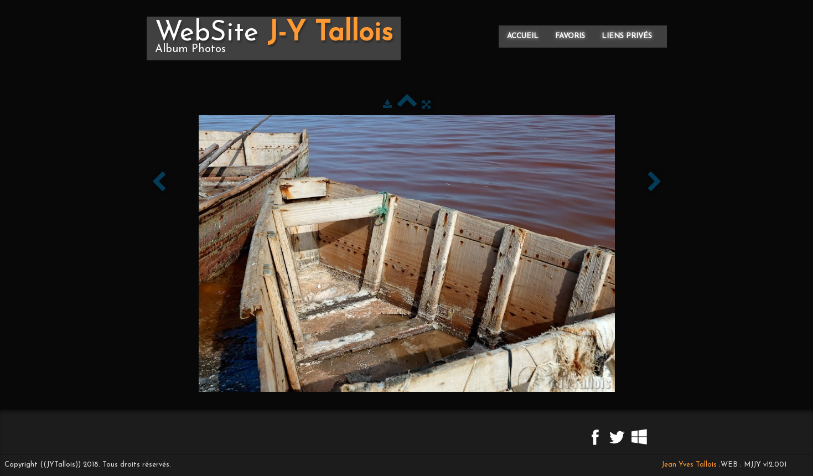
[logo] (274, 38)
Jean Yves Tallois (689, 464)
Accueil (522, 36)
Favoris (570, 36)
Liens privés (627, 36)
